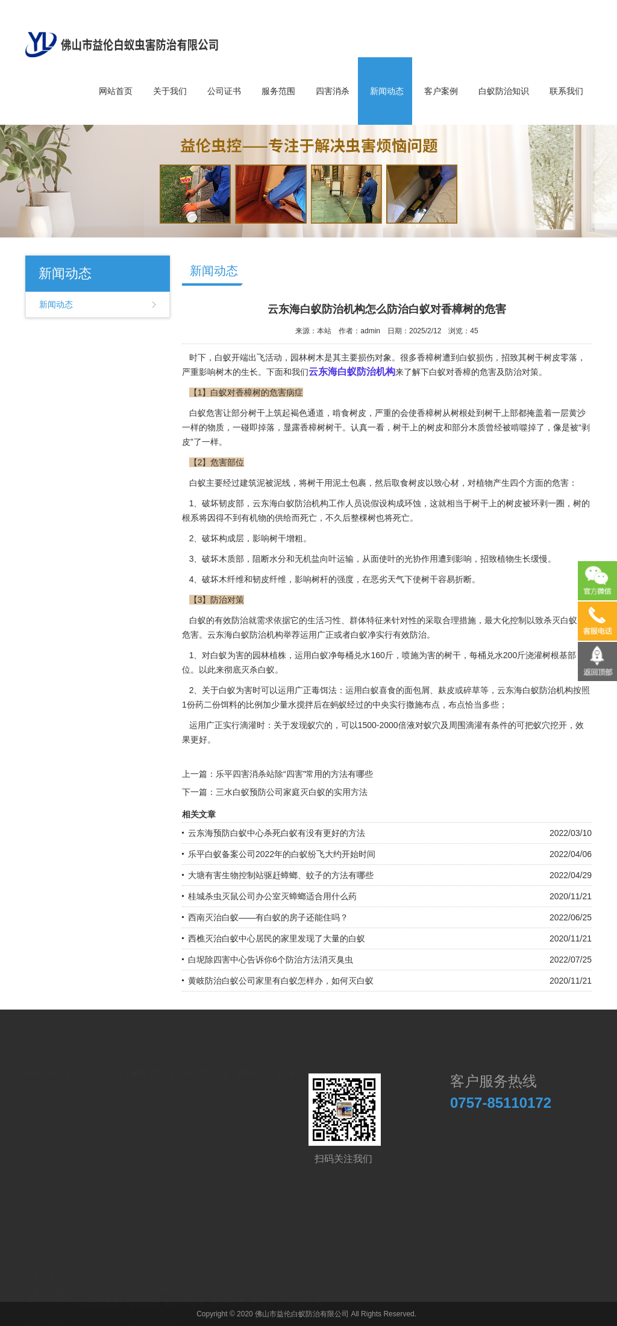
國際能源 (143, 1292)
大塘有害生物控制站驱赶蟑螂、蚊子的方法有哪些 (281, 875)
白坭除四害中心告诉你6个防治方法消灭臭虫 (270, 959)
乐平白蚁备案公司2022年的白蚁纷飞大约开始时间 (281, 854)
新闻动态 (387, 91)
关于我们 (170, 91)
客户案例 (441, 91)
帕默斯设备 (185, 1292)
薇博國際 (228, 1292)
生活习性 (324, 620)
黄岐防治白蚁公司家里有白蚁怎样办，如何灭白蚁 (281, 980)
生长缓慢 (531, 559)
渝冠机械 (305, 1292)
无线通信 (267, 1292)
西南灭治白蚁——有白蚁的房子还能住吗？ (268, 917)
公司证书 (224, 91)
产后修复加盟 (96, 1292)
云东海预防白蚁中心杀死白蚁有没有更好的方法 (276, 833)
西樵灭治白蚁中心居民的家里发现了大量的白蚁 (276, 938)
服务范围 (278, 91)
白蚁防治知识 (503, 91)
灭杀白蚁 (258, 669)
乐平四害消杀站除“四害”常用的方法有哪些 (294, 774)
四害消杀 (332, 91)
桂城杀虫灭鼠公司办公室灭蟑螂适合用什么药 (272, 896)
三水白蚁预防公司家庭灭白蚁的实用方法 (292, 792)
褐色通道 (307, 413)
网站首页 (116, 91)
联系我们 (566, 91)
